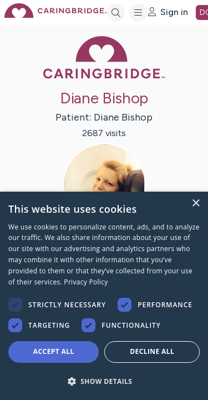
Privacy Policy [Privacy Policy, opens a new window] (86, 282)
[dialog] (104, 296)
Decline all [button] (152, 351)
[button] (104, 380)
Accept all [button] (53, 351)
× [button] (195, 203)
